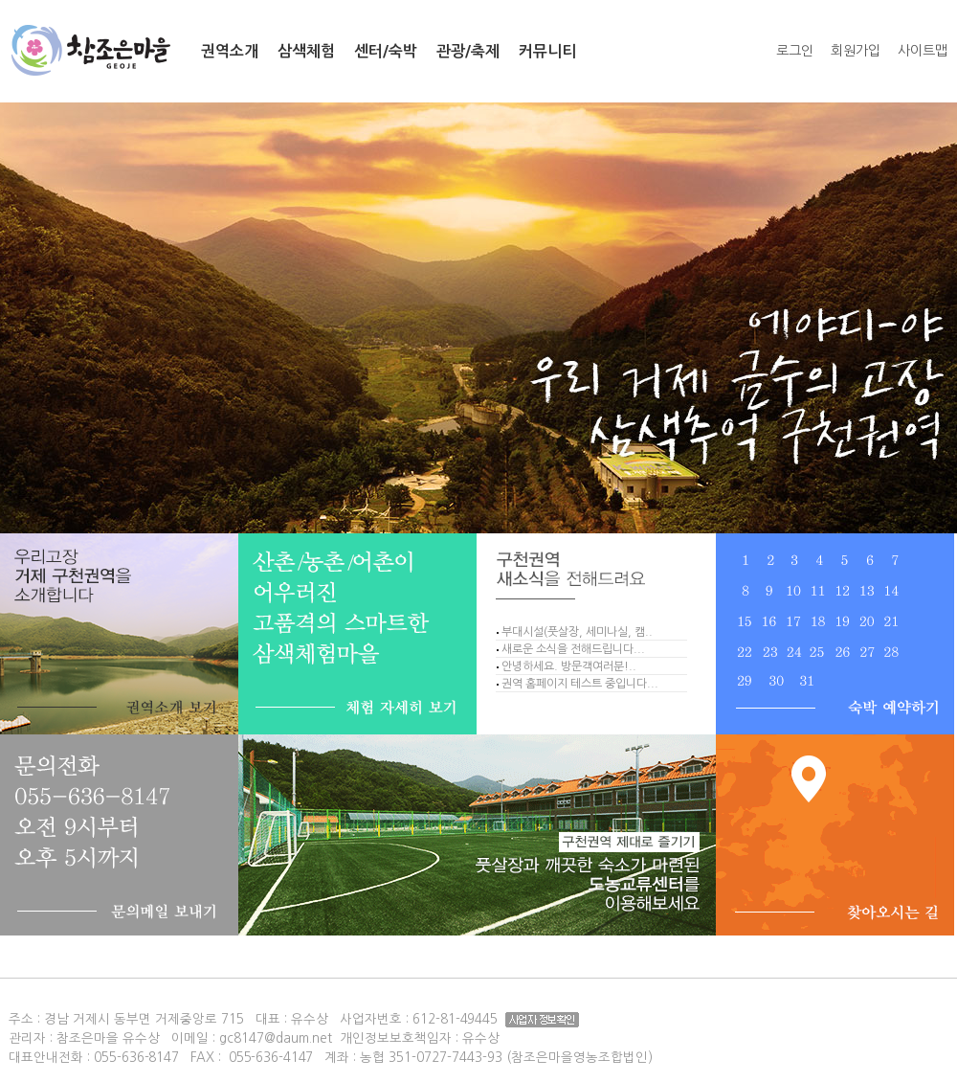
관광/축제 (468, 51)
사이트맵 (922, 50)
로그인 (794, 50)
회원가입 (855, 50)
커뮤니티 (547, 51)
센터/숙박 (385, 51)
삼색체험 (306, 51)
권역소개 (229, 51)
